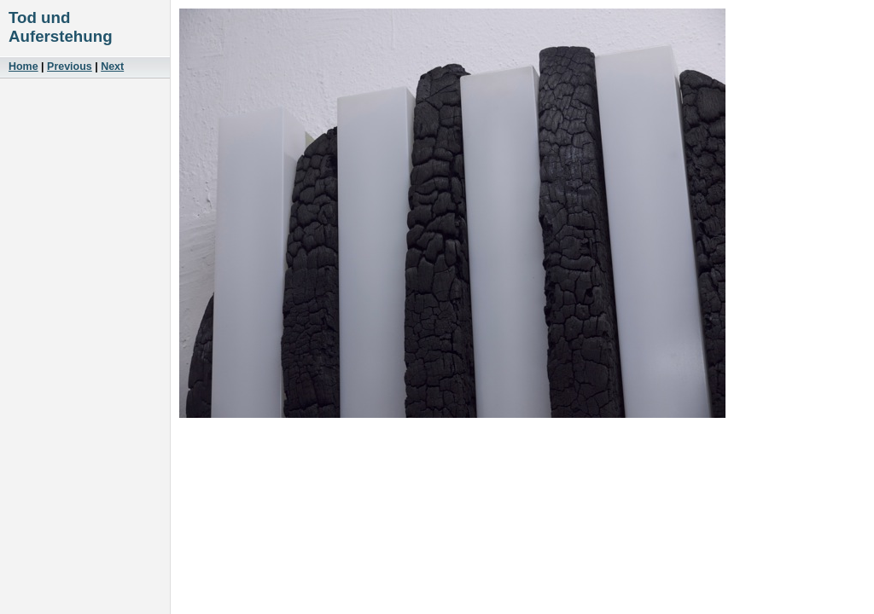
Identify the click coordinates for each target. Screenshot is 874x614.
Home (23, 66)
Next (112, 66)
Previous (69, 66)
